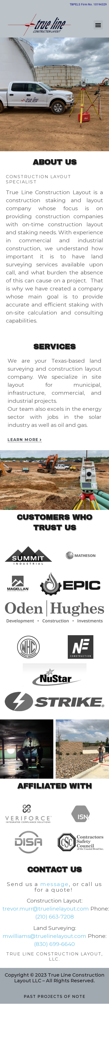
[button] (98, 24)
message (54, 884)
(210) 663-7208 (54, 916)
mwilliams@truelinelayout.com (44, 936)
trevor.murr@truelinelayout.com (45, 908)
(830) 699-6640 (54, 944)
